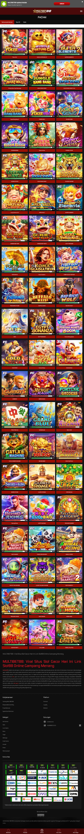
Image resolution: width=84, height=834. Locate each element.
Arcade (4, 744)
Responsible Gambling (8, 705)
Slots (4, 725)
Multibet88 (5, 670)
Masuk (42, 831)
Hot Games (5, 721)
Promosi (45, 701)
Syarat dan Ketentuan (8, 711)
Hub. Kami (58, 831)
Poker (4, 747)
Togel (4, 734)
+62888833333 (49, 725)
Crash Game (6, 741)
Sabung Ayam (6, 751)
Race (4, 731)
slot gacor (16, 683)
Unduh (62, 4)
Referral (45, 708)
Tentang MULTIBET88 (8, 701)
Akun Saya (75, 831)
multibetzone (48, 721)
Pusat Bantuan (6, 708)
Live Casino (5, 728)
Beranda (8, 831)
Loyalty (45, 705)
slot (13, 676)
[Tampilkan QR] (80, 725)
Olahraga (5, 738)
